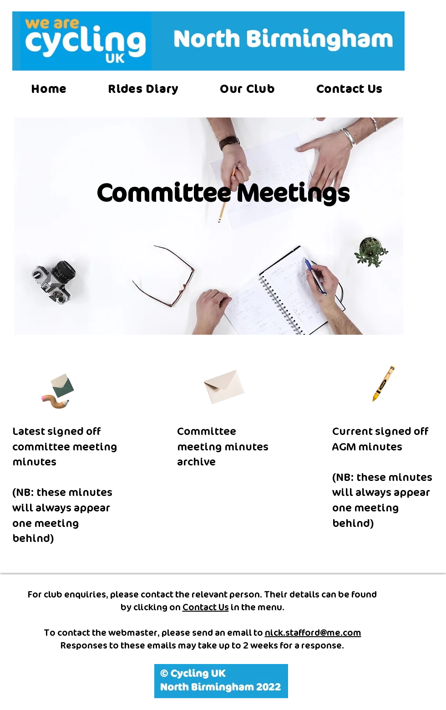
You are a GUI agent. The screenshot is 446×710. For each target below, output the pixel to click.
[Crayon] (383, 383)
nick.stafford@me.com (313, 632)
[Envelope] (223, 384)
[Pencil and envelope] (57, 389)
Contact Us (205, 607)
